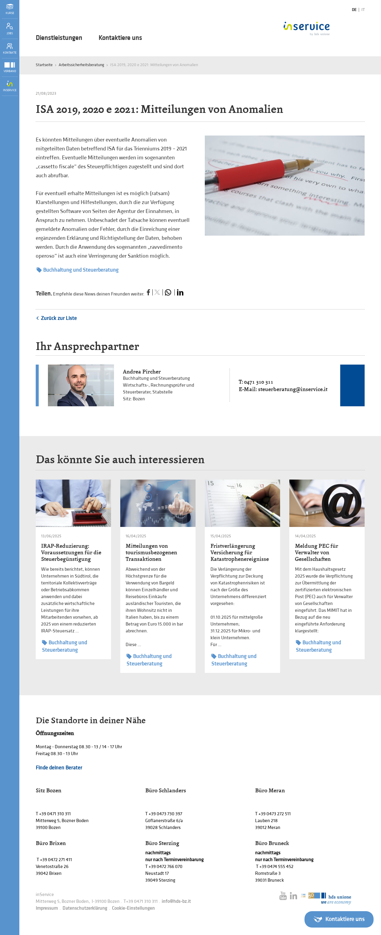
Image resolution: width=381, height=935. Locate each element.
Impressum (47, 908)
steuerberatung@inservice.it (292, 389)
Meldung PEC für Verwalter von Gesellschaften (316, 552)
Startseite (44, 64)
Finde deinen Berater (59, 768)
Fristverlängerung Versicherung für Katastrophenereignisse (239, 552)
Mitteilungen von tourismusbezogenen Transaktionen (151, 552)
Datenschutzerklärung (85, 908)
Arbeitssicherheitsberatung (81, 64)
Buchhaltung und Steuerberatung (77, 270)
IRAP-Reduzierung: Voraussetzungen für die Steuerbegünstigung (71, 552)
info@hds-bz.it (176, 901)
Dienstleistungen (59, 38)
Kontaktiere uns (120, 38)
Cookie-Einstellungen (133, 908)
